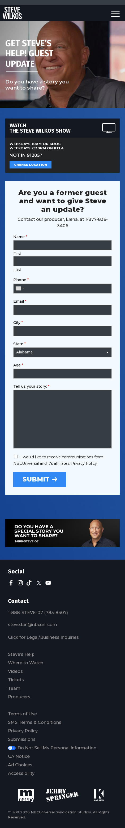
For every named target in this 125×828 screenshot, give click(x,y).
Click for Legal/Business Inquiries (43, 637)
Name (20, 236)
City (18, 322)
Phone (21, 279)
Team (14, 688)
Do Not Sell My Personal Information (57, 747)
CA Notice (19, 756)
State (19, 343)
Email (19, 301)
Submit (36, 479)
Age (18, 365)
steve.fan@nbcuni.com (32, 624)
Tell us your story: (31, 386)
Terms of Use (22, 713)
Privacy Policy (23, 730)
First (17, 253)
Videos (15, 671)
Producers (19, 696)
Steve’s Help (21, 654)
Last (17, 269)
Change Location (30, 165)
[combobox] (20, 288)
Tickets (16, 679)
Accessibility (21, 773)
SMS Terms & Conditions (34, 722)
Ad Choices (20, 764)
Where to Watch (25, 662)
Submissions (22, 739)
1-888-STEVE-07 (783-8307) (38, 612)
